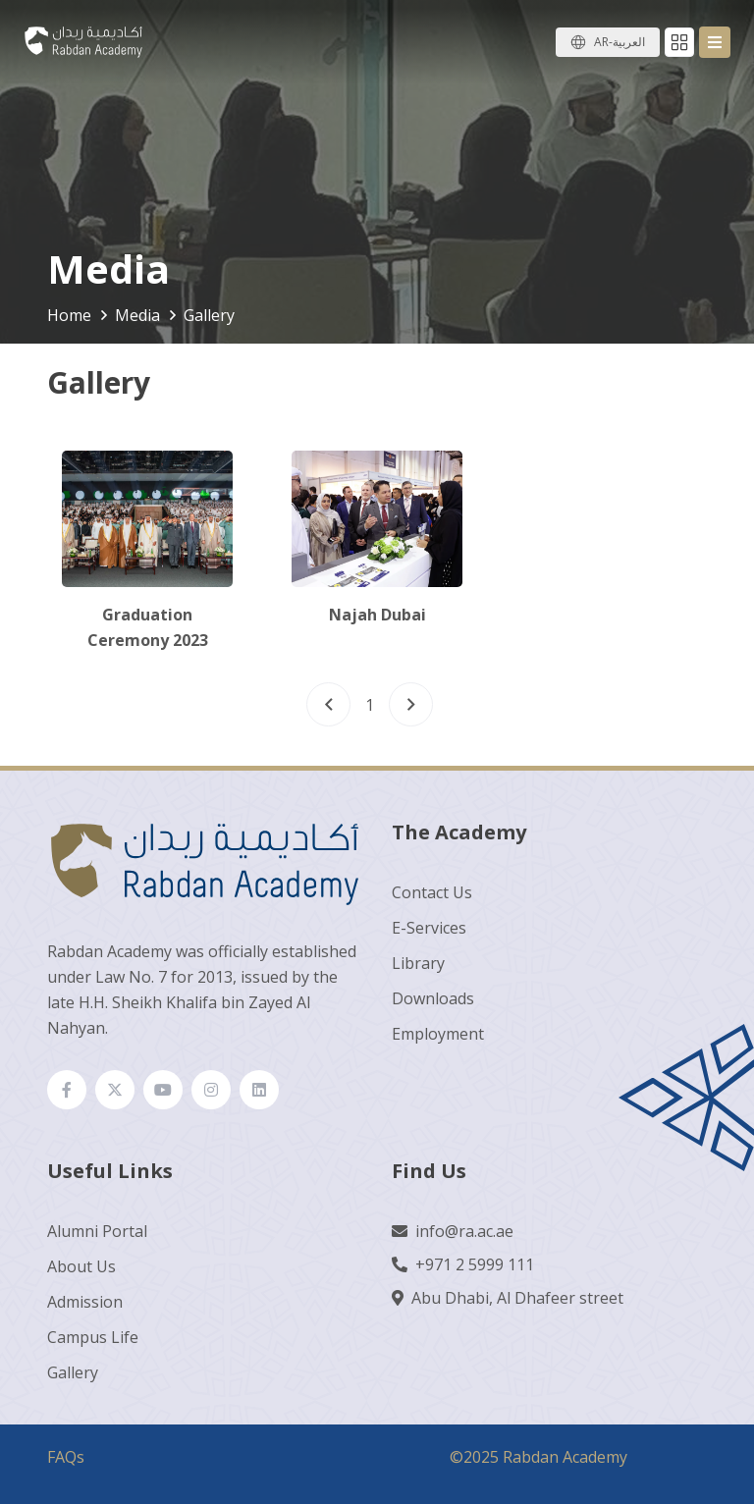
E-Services (429, 928)
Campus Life (92, 1337)
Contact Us (432, 892)
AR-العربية (619, 41)
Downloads (433, 998)
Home (69, 315)
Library (418, 963)
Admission (85, 1302)
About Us (81, 1266)
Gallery (72, 1372)
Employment (438, 1034)
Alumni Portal (97, 1231)
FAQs (65, 1457)
